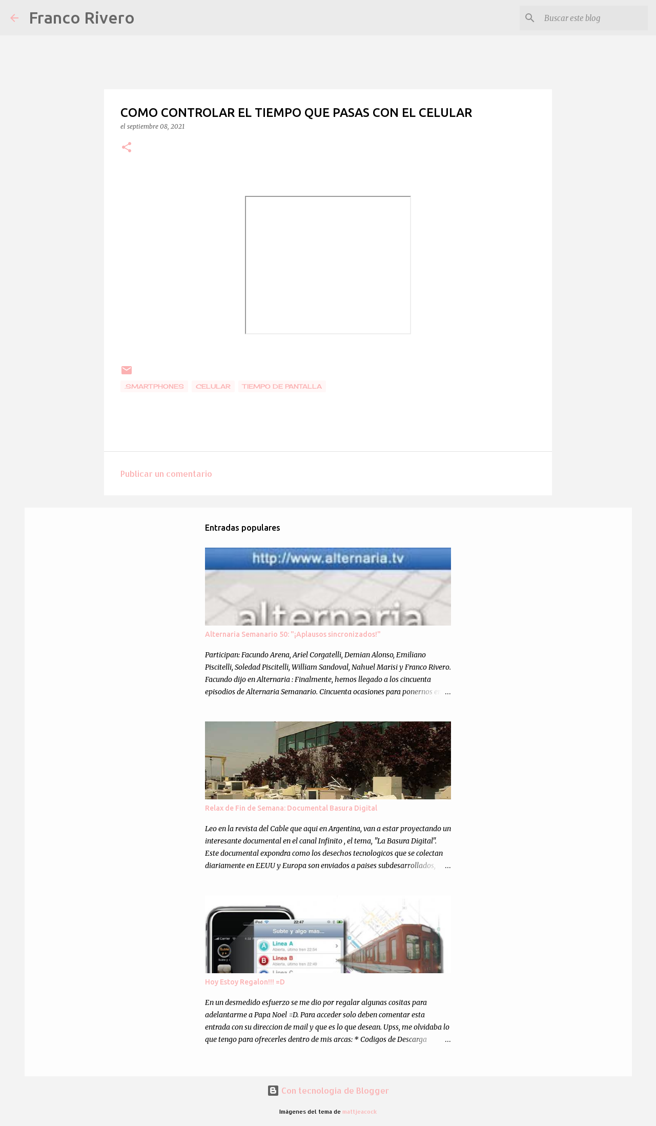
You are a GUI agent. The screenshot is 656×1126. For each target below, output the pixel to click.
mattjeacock (359, 1111)
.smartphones (154, 386)
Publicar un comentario (166, 473)
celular (213, 386)
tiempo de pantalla (282, 386)
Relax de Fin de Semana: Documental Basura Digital (291, 808)
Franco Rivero (82, 17)
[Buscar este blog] (594, 18)
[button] (126, 148)
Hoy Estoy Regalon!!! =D (245, 982)
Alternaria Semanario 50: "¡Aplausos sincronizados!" (293, 634)
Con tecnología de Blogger (328, 1090)
